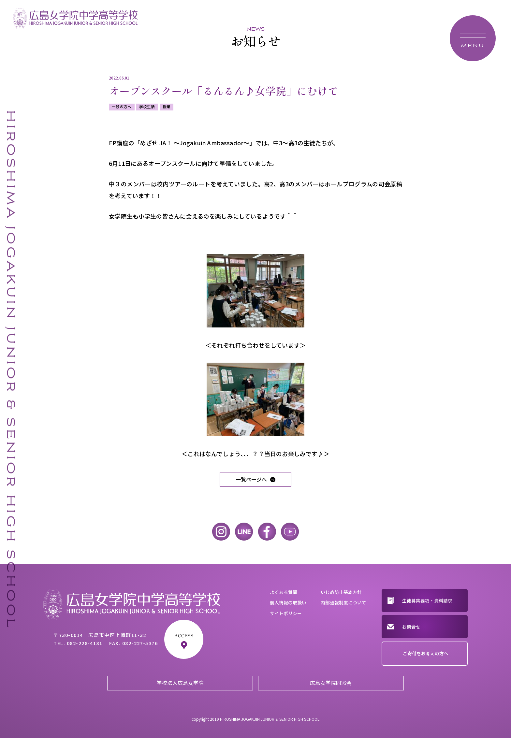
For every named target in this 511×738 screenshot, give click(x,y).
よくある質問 (283, 592)
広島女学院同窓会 (331, 683)
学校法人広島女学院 (180, 683)
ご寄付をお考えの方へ (425, 653)
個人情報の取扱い (288, 602)
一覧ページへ (251, 479)
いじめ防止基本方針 (341, 592)
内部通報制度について (343, 602)
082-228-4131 (85, 643)
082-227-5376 (140, 643)
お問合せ (411, 626)
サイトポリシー (286, 613)
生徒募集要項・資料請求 (427, 600)
